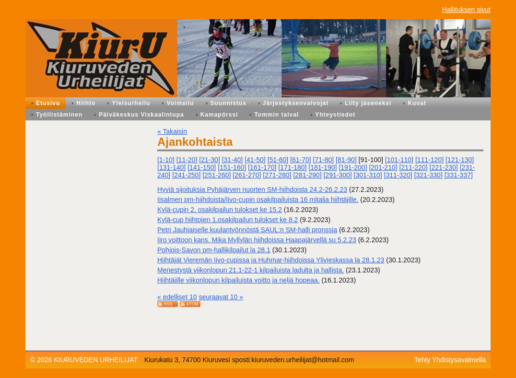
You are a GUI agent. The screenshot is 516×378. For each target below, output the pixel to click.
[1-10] (166, 160)
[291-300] (337, 175)
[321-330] (428, 175)
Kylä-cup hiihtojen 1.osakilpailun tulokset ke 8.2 (227, 220)
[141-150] (202, 167)
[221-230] (444, 167)
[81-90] (346, 160)
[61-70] (300, 160)
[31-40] (232, 160)
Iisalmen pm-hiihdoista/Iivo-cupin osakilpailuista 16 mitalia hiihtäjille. (257, 199)
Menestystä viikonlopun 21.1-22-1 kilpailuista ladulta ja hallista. (250, 270)
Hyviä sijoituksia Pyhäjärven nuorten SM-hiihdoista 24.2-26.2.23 (252, 189)
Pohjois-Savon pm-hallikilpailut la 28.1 (213, 250)
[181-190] (322, 167)
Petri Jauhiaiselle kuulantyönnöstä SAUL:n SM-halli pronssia (247, 230)
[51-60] (278, 160)
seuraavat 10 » (221, 297)
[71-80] (323, 160)
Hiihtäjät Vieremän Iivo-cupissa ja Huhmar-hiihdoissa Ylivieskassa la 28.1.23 (270, 260)
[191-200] (353, 167)
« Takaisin (172, 131)
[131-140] (171, 167)
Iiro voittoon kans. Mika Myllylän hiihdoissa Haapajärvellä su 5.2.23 (256, 240)
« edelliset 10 (177, 297)
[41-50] (255, 160)
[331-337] (459, 175)
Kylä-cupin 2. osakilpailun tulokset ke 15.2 (219, 209)
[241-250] (186, 175)
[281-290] (307, 175)
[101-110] (399, 160)
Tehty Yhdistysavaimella (450, 360)
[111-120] (429, 160)
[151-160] (232, 167)
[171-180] (292, 167)
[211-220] (413, 167)
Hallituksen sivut (466, 9)
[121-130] (460, 160)
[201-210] (383, 167)
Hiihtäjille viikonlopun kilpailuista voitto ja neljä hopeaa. (238, 280)
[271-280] (277, 175)
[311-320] (398, 175)
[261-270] (247, 175)
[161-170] (262, 167)
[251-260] (216, 175)
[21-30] (209, 160)
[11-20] (187, 160)
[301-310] (368, 175)
